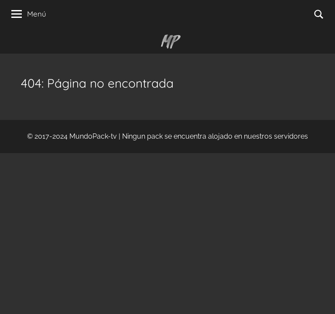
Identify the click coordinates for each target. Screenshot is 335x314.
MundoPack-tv (93, 136)
